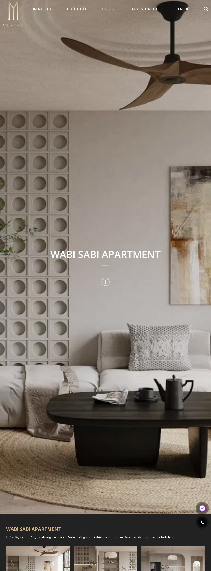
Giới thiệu (77, 8)
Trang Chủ (42, 8)
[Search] (206, 8)
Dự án (108, 8)
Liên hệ (181, 8)
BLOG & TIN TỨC (144, 8)
